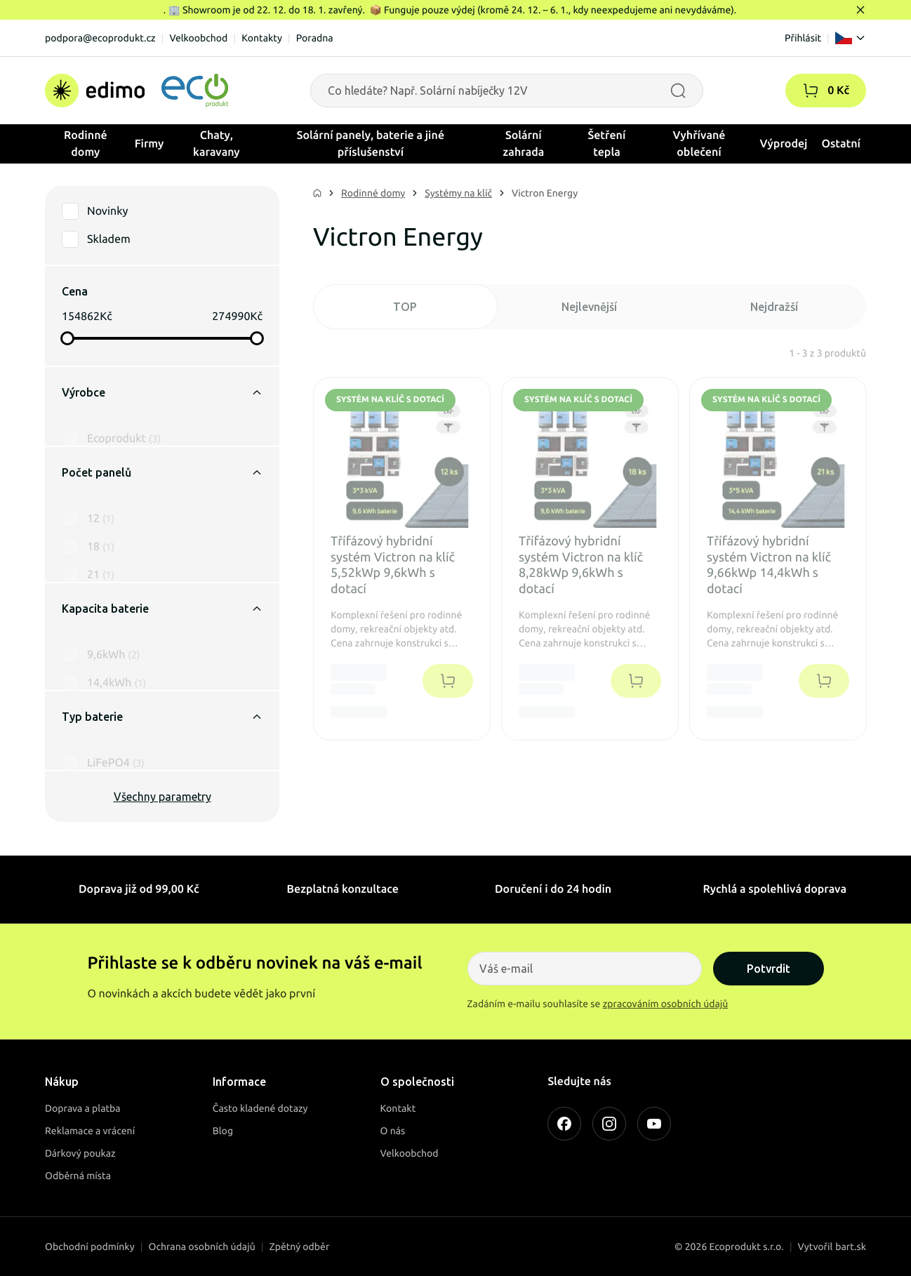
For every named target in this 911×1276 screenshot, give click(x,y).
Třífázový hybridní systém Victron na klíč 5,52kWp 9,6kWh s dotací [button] (393, 565)
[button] (810, 90)
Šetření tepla (607, 144)
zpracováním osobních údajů (666, 1003)
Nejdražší (774, 306)
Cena (75, 291)
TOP (405, 306)
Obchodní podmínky (90, 1246)
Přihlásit (803, 38)
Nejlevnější (589, 306)
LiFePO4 (116, 745)
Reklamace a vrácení (90, 1130)
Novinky (107, 211)
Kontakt (398, 1108)
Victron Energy (545, 193)
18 (100, 528)
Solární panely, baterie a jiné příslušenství (370, 144)
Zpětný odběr (300, 1246)
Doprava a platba (83, 1108)
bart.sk (850, 1246)
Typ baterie (162, 716)
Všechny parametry (162, 796)
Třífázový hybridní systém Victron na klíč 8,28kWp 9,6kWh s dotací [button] (581, 565)
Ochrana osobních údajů (202, 1246)
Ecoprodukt (124, 420)
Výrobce (162, 392)
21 (100, 557)
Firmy (149, 144)
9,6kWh (113, 637)
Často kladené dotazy (260, 1108)
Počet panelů (162, 472)
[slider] (67, 338)
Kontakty (261, 38)
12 (100, 500)
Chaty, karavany (216, 144)
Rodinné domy (85, 144)
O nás (393, 1130)
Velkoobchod (198, 38)
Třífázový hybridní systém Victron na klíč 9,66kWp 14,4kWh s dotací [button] (769, 565)
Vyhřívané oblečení (699, 144)
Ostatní (840, 144)
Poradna (314, 38)
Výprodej (784, 144)
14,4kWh (116, 665)
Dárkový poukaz (80, 1153)
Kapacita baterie (162, 608)
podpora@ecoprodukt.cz (100, 38)
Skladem (109, 239)
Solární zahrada (524, 144)
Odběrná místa (78, 1175)
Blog (223, 1130)
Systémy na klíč (458, 193)
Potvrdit (768, 968)
